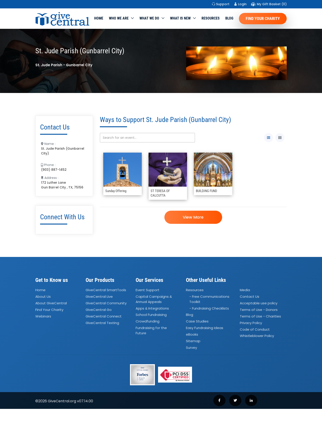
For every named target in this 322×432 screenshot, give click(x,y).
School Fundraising (151, 314)
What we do (149, 18)
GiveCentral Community (106, 303)
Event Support (147, 290)
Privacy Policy (251, 322)
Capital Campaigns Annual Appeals (154, 299)
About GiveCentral (51, 303)
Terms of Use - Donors (259, 309)
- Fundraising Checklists (209, 308)
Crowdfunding (147, 321)
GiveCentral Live (99, 296)
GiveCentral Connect (104, 316)
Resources (211, 18)
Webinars (43, 316)
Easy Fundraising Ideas (204, 327)
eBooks (192, 334)
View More (193, 217)
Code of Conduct (255, 329)
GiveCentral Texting (102, 322)
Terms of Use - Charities (260, 316)
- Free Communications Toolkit (209, 299)
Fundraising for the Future (151, 330)
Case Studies (197, 321)
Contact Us (249, 296)
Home (98, 18)
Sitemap (193, 341)
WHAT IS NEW (180, 18)
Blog (229, 18)
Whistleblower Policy (257, 336)
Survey (191, 347)
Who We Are (119, 18)
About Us (43, 296)
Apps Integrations (152, 308)
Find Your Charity (263, 18)
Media (245, 290)
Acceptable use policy (258, 303)
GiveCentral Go (99, 309)
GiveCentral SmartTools (106, 290)
